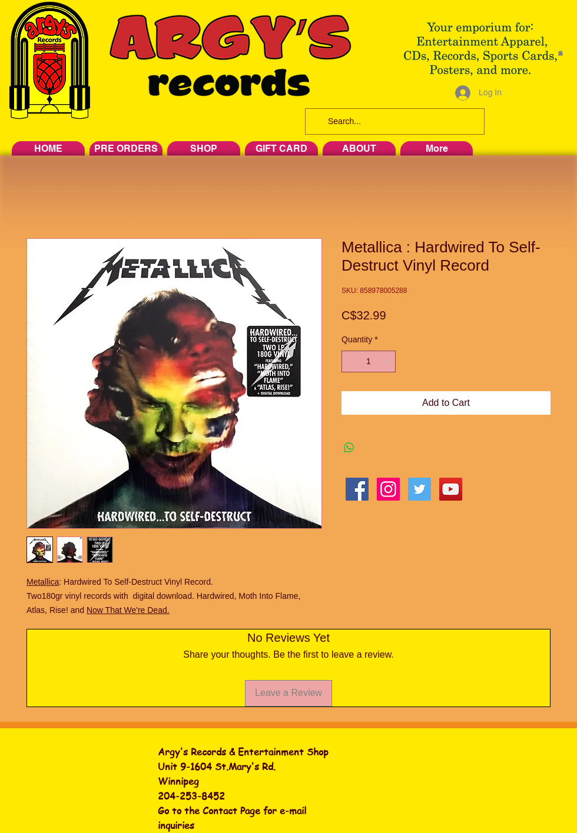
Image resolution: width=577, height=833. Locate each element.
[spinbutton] (368, 361)
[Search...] (393, 121)
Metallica (42, 582)
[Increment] (386, 361)
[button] (560, 53)
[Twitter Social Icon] (419, 489)
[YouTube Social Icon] (450, 489)
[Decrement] (350, 361)
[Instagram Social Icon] (388, 489)
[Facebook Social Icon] (357, 489)
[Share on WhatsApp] (349, 448)
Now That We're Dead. (128, 610)
